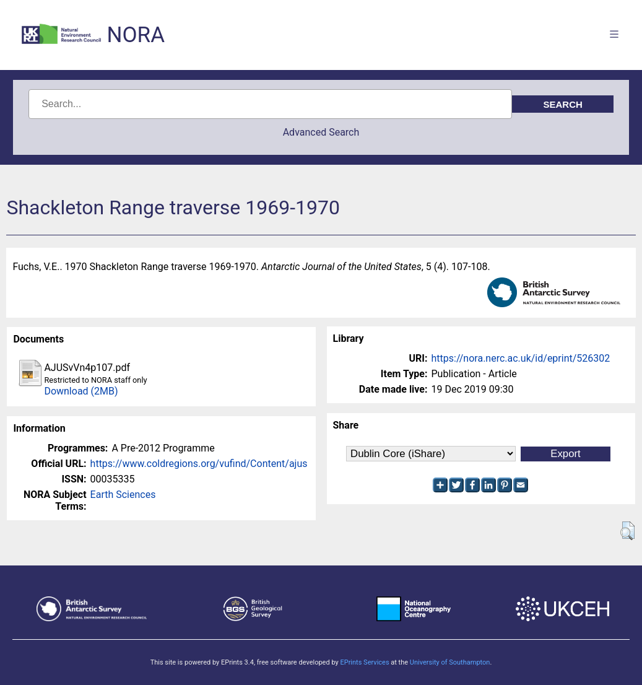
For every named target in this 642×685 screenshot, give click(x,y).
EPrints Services (364, 662)
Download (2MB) (81, 391)
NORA (136, 35)
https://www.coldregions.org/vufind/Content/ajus (199, 463)
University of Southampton (450, 662)
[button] (627, 530)
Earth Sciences (123, 494)
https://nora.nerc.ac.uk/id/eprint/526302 (521, 358)
